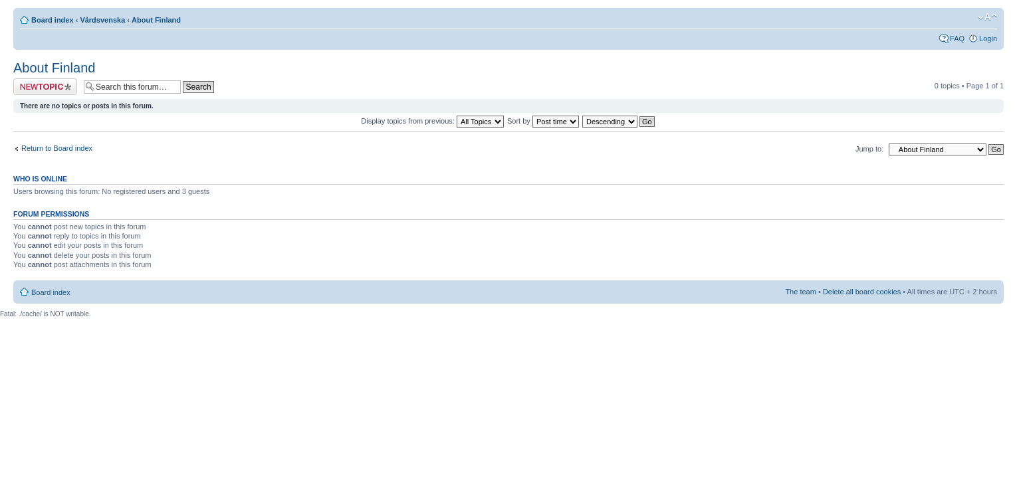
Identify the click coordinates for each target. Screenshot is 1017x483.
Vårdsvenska (102, 20)
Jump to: (869, 149)
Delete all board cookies (862, 292)
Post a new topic (45, 86)
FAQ (957, 39)
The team (800, 292)
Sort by (543, 121)
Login (988, 39)
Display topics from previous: (432, 121)
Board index (52, 20)
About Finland (156, 20)
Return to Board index (56, 148)
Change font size (987, 17)
